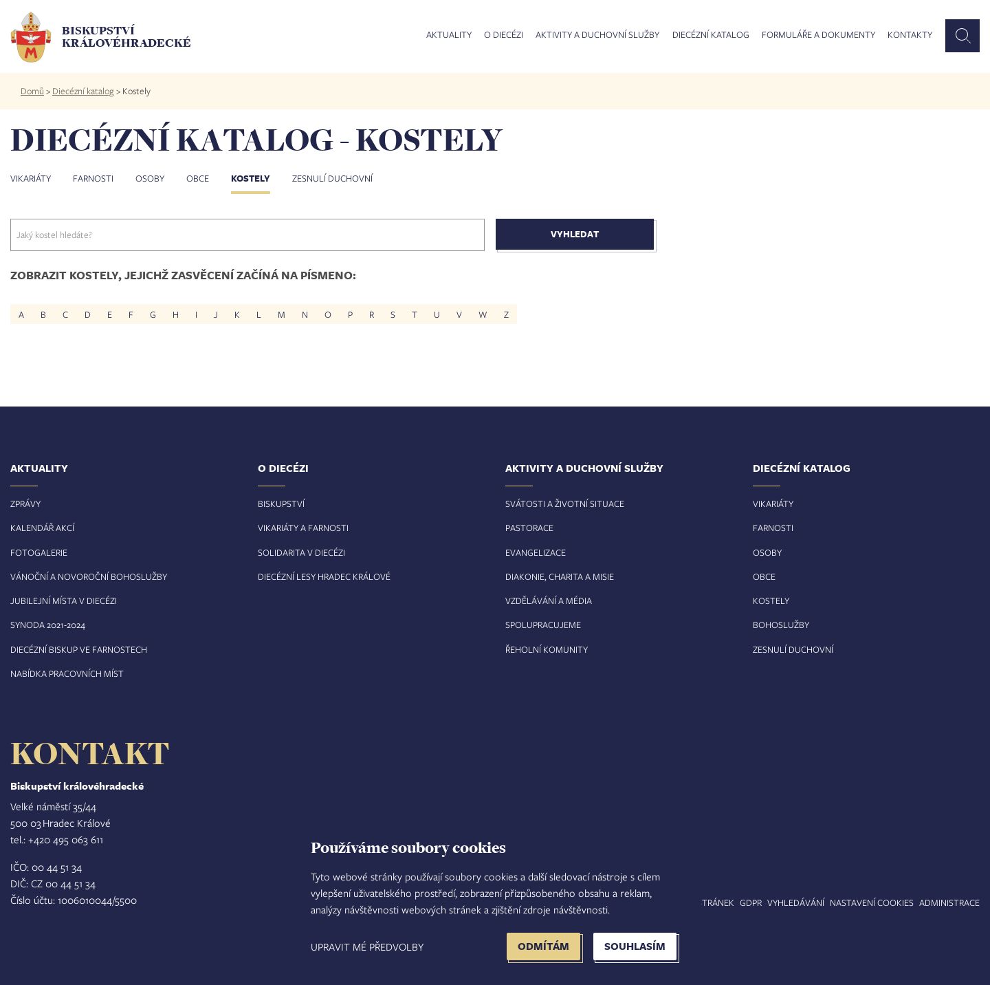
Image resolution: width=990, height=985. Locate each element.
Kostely (250, 178)
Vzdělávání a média (548, 600)
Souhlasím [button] (635, 946)
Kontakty (910, 35)
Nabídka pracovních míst (67, 673)
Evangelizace (535, 552)
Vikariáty (30, 178)
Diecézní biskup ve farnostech (78, 649)
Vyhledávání (795, 902)
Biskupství (281, 503)
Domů (32, 91)
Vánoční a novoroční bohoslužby (88, 576)
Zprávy (25, 503)
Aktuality (449, 35)
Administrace (949, 902)
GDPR (751, 902)
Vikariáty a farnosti (303, 527)
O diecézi (503, 35)
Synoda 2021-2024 (47, 624)
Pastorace (529, 527)
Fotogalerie (38, 552)
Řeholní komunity (546, 649)
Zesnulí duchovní (332, 178)
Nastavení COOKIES (872, 902)
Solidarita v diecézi (301, 552)
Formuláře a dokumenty (818, 35)
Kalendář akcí (42, 527)
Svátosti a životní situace (564, 503)
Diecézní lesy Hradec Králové (324, 576)
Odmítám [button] (543, 946)
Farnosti (93, 178)
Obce (197, 178)
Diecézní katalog (710, 35)
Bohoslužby (781, 624)
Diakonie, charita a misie (559, 576)
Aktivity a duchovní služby (597, 35)
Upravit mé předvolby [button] (367, 946)
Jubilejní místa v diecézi (63, 600)
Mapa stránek (703, 902)
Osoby (149, 178)
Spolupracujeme (543, 624)
